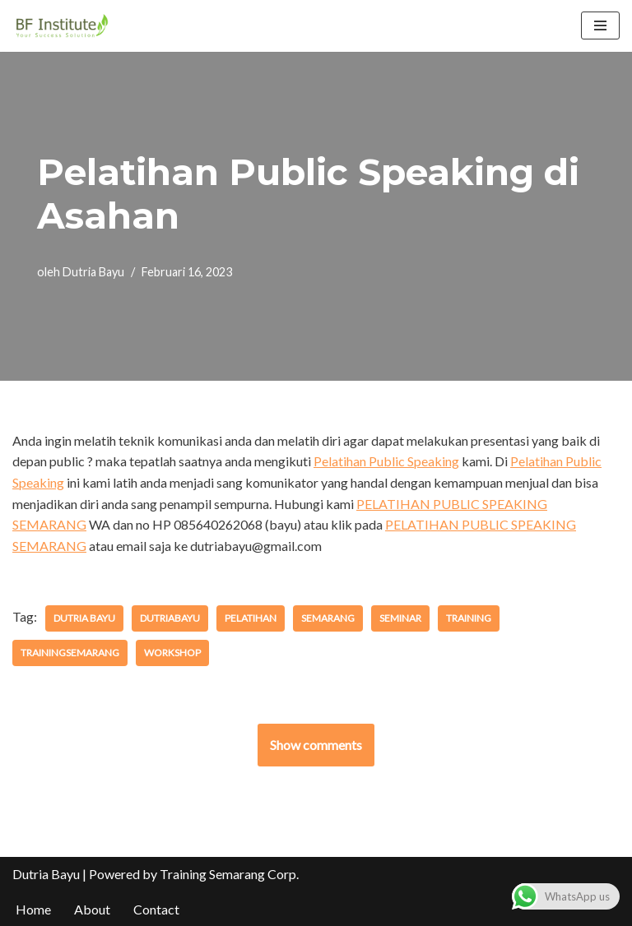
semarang (328, 618)
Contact (156, 909)
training (468, 618)
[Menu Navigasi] (600, 25)
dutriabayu (170, 618)
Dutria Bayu (93, 272)
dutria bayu (84, 618)
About (92, 909)
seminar (400, 618)
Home (33, 909)
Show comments (316, 744)
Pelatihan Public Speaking (386, 461)
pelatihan (250, 618)
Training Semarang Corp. (229, 874)
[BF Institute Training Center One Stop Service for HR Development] (61, 26)
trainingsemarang (70, 652)
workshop (172, 652)
